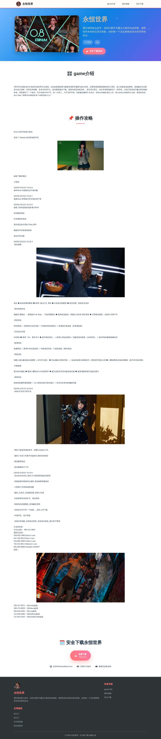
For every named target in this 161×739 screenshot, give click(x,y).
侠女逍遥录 (18, 726)
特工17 (16, 714)
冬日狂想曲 (18, 722)
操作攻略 (125, 4)
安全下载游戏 (94, 51)
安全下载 (139, 4)
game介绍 (111, 4)
